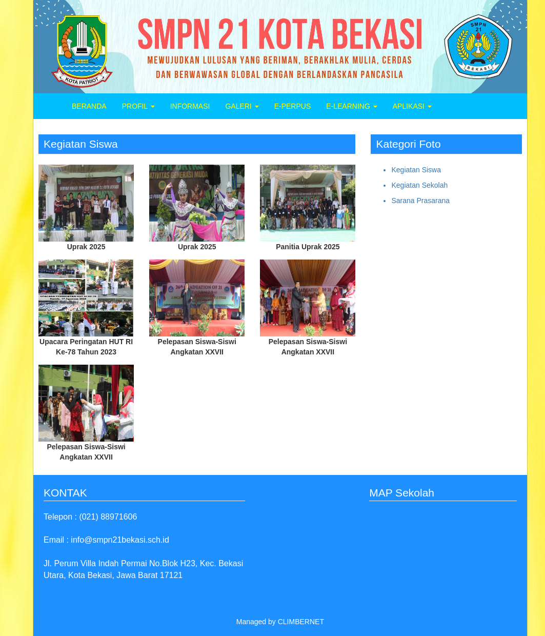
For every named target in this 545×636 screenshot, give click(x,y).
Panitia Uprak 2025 (308, 247)
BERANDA (89, 106)
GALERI (241, 106)
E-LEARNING (351, 106)
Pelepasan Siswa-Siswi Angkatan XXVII (197, 346)
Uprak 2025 (86, 247)
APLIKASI (412, 106)
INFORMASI (190, 106)
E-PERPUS (292, 106)
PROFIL (138, 106)
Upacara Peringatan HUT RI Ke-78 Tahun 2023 (86, 346)
